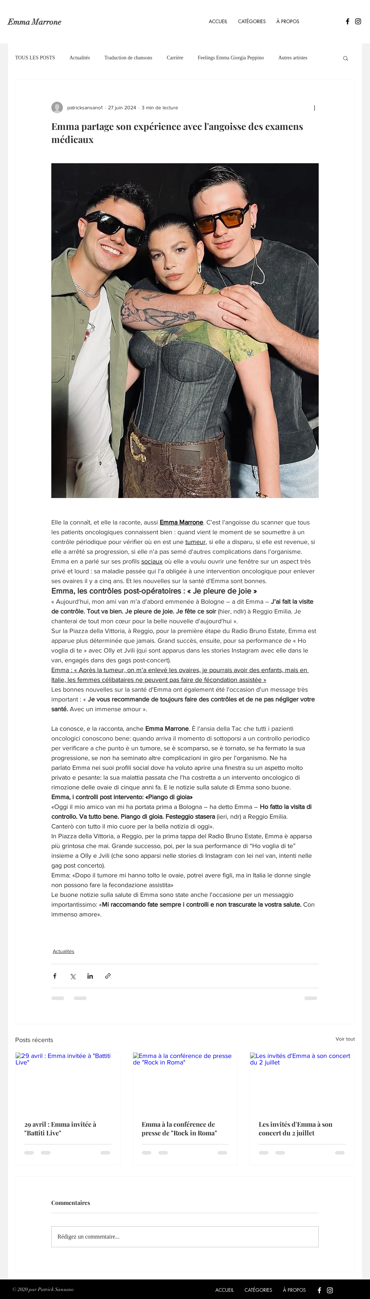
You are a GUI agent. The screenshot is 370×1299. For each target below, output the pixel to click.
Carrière (175, 57)
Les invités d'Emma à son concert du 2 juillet (295, 1128)
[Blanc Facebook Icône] (319, 1290)
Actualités (79, 57)
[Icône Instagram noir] (358, 21)
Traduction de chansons (128, 57)
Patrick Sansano (56, 1289)
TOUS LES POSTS (35, 57)
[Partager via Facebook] (54, 976)
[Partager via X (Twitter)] (72, 976)
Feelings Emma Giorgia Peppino (231, 57)
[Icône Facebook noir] (348, 21)
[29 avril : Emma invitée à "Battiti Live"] (68, 1082)
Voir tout (345, 1039)
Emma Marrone (34, 22)
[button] (252, 21)
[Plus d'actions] (314, 107)
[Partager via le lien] (107, 976)
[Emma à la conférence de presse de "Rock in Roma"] (185, 1082)
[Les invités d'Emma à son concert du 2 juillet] (302, 1082)
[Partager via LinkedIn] (90, 976)
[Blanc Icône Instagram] (330, 1290)
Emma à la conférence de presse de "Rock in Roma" (179, 1128)
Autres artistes (292, 57)
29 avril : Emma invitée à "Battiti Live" (60, 1128)
